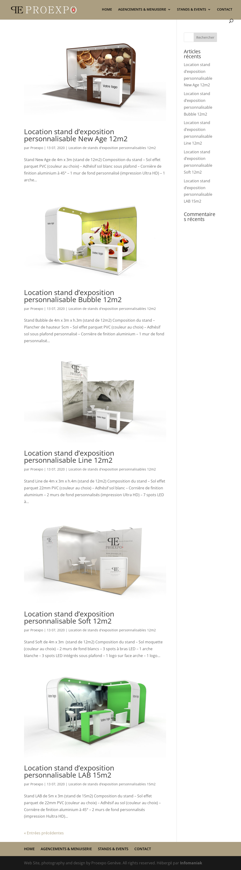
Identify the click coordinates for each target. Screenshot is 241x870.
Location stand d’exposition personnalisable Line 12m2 (69, 456)
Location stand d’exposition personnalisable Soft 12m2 (69, 617)
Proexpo (36, 148)
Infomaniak (191, 863)
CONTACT (224, 10)
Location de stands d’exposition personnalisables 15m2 (112, 784)
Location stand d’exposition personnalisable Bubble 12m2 (73, 295)
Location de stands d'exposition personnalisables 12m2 (112, 148)
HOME (107, 10)
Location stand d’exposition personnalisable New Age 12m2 (76, 135)
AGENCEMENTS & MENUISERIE (142, 10)
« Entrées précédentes (44, 833)
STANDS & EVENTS (191, 10)
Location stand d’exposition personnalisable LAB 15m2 (69, 771)
